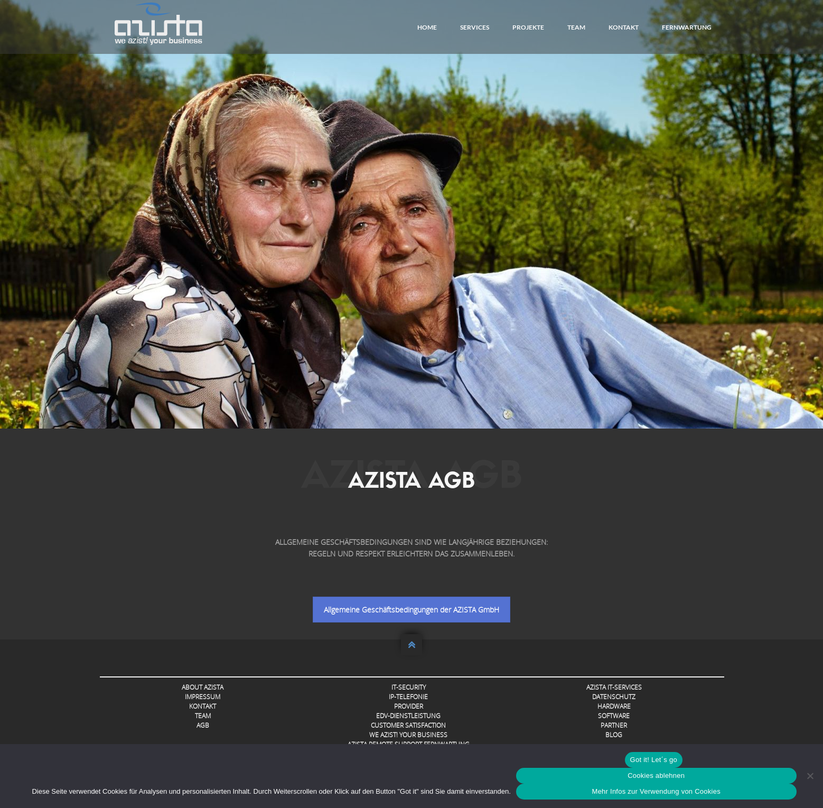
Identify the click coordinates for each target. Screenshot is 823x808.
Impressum (202, 696)
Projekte (528, 27)
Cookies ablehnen (656, 775)
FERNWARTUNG (687, 27)
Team (576, 27)
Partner (614, 725)
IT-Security (408, 687)
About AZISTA (202, 687)
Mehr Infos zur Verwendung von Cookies (656, 791)
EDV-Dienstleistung (408, 715)
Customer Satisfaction (408, 725)
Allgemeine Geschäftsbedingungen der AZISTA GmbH (411, 610)
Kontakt (624, 27)
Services (474, 27)
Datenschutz (613, 696)
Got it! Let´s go (653, 760)
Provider (408, 706)
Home (427, 27)
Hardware (614, 706)
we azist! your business (408, 734)
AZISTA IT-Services (614, 687)
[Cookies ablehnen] (810, 775)
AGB (203, 725)
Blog (613, 734)
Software (614, 715)
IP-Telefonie (408, 696)
